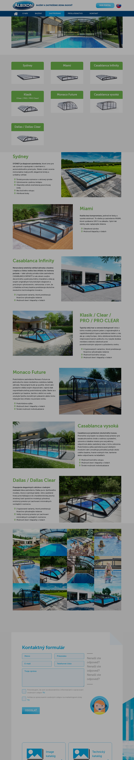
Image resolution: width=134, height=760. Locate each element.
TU (44, 693)
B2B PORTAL (105, 5)
